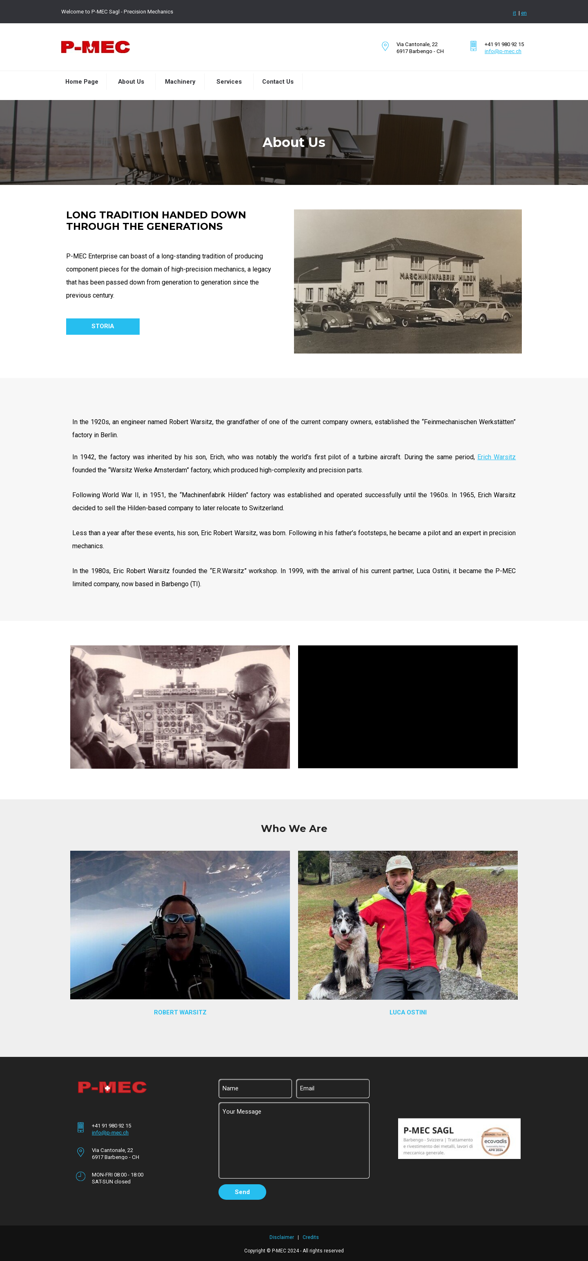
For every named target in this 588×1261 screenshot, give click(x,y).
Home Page (81, 81)
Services (229, 81)
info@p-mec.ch (503, 51)
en (524, 13)
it (514, 13)
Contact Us (278, 81)
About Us (131, 81)
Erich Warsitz (496, 457)
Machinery (180, 81)
